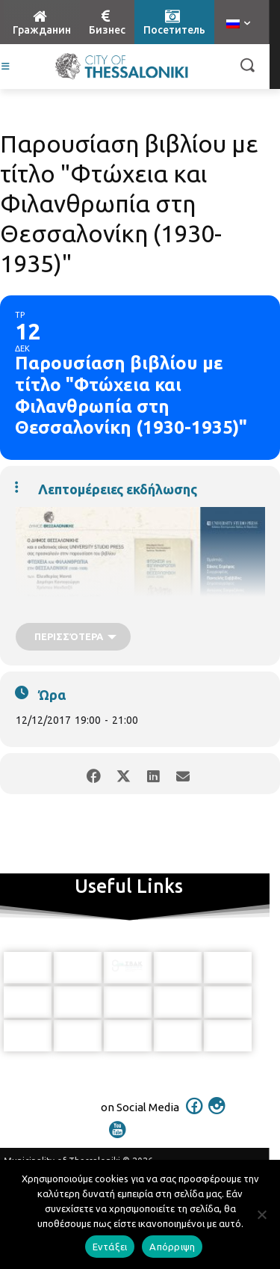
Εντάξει (110, 1246)
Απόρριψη (172, 1246)
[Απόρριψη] (261, 1214)
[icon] (194, 1116)
